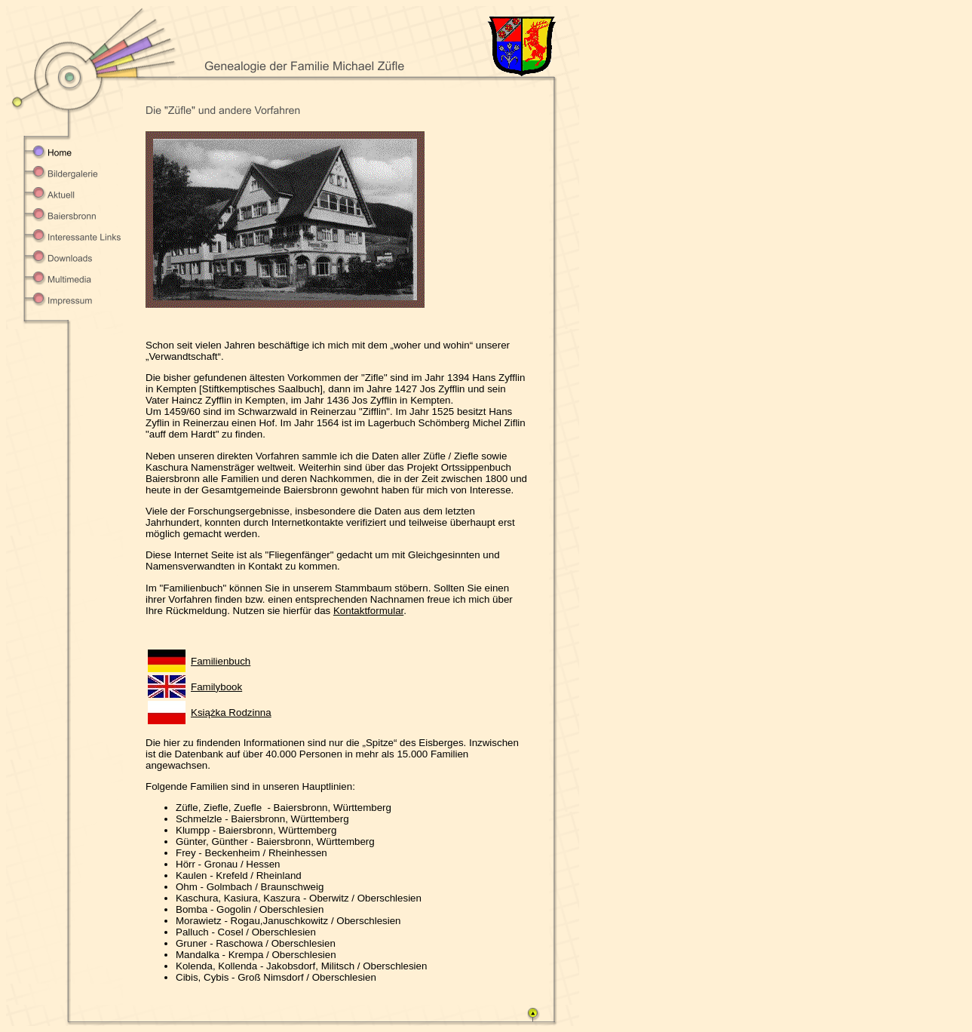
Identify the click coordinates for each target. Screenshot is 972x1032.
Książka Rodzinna (231, 712)
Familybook (216, 687)
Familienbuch (220, 661)
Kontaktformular (368, 610)
